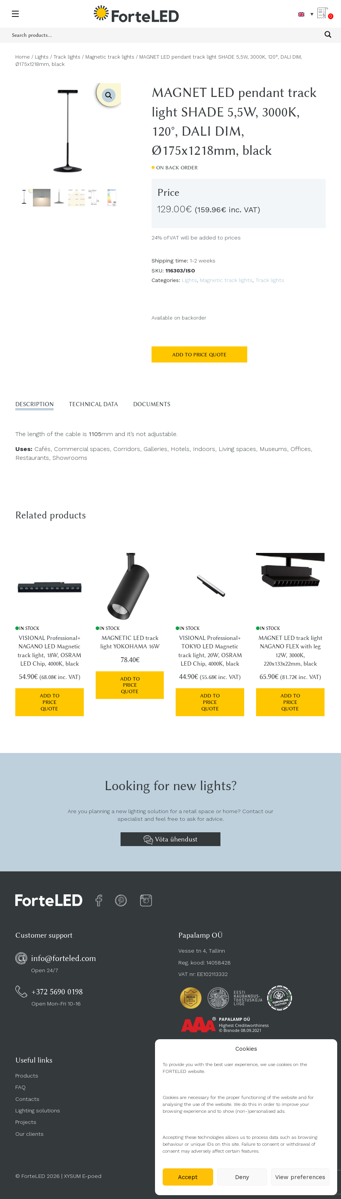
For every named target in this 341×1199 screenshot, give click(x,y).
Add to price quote (199, 354)
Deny (242, 1177)
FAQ (20, 1083)
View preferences (300, 1177)
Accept (187, 1177)
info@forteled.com (63, 954)
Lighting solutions (37, 1107)
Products (26, 1072)
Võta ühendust (170, 836)
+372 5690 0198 (57, 987)
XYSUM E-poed (82, 1172)
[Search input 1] (165, 34)
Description (34, 404)
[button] (109, 95)
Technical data (93, 404)
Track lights (67, 57)
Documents (151, 404)
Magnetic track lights (109, 57)
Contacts (27, 1095)
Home (22, 57)
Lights (42, 57)
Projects (25, 1118)
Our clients (29, 1130)
